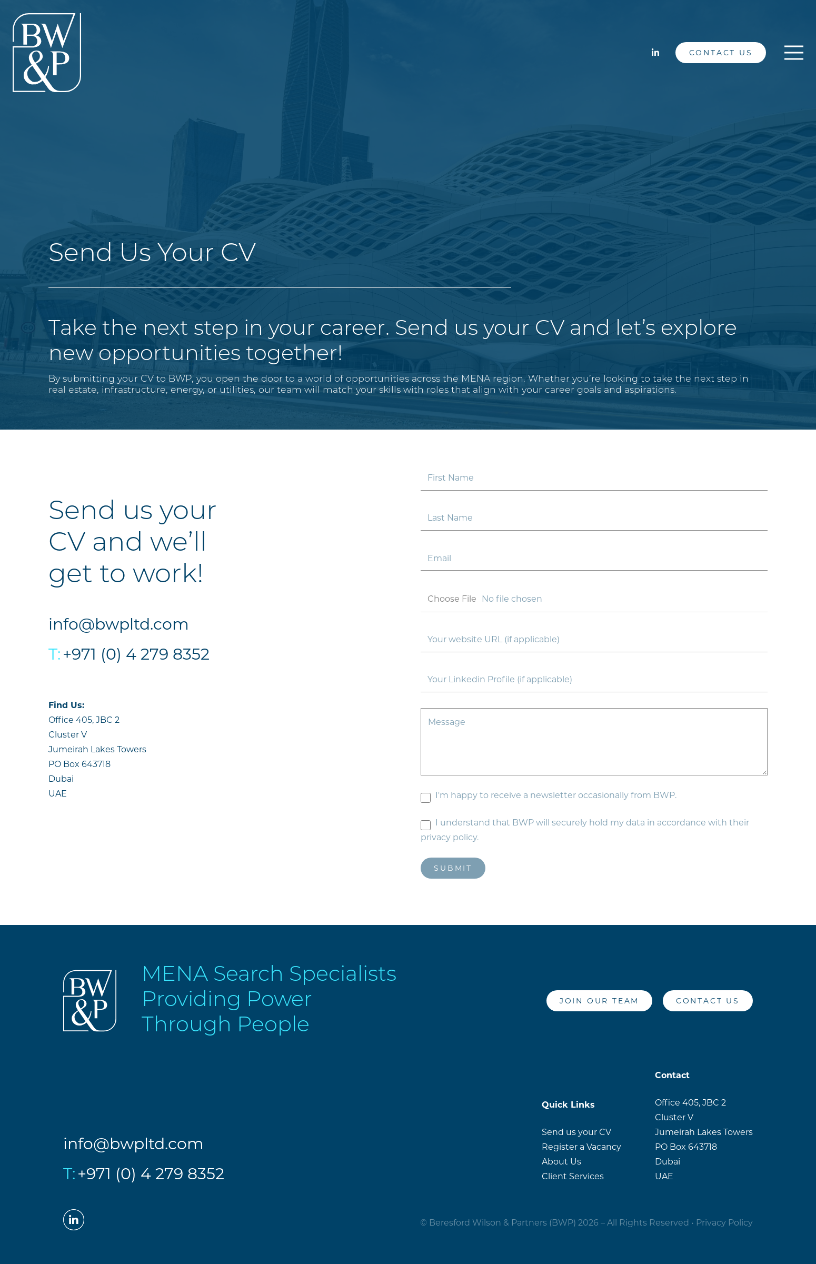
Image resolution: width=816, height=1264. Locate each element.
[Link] (47, 52)
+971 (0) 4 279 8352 (136, 654)
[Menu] (794, 52)
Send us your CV (576, 1132)
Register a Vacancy (581, 1147)
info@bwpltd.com (118, 624)
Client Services (573, 1176)
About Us (561, 1162)
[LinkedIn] (655, 52)
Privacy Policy (724, 1223)
